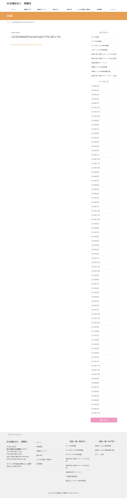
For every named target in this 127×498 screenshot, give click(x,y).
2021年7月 (95, 335)
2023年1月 (95, 258)
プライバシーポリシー (15, 435)
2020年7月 (95, 387)
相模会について (42, 451)
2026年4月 (95, 90)
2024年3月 (95, 198)
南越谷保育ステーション (99, 63)
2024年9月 (95, 172)
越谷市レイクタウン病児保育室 (76, 481)
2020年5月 (95, 396)
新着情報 (39, 447)
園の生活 (39, 455)
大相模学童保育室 (71, 476)
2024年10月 (95, 168)
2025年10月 (95, 116)
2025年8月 (95, 125)
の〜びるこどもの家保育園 (100, 46)
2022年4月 (95, 297)
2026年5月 (95, 86)
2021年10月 (95, 323)
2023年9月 (95, 224)
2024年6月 (95, 185)
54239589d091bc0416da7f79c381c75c (26, 45)
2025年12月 (95, 107)
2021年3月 (95, 353)
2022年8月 (95, 280)
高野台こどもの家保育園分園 (100, 71)
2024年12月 (95, 159)
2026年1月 (95, 103)
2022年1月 (95, 310)
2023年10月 (95, 219)
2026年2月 (95, 99)
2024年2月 (95, 202)
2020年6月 (95, 392)
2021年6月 (95, 340)
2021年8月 (95, 331)
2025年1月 (95, 155)
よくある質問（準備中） (44, 459)
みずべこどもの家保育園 (99, 50)
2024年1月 (95, 207)
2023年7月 (95, 232)
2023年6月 (95, 237)
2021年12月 (95, 314)
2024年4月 (95, 194)
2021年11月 (95, 318)
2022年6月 (95, 288)
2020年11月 (95, 370)
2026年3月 (95, 95)
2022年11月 (95, 267)
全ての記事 (95, 37)
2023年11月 (95, 215)
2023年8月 (95, 228)
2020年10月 (95, 374)
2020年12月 (95, 366)
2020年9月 (95, 379)
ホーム (39, 442)
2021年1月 (95, 361)
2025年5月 (95, 138)
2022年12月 (95, 262)
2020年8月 (95, 383)
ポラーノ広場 (99, 454)
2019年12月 (95, 413)
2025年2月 (95, 150)
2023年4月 (95, 245)
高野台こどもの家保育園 (99, 67)
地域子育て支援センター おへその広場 (103, 54)
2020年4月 (95, 400)
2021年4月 (95, 348)
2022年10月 (95, 271)
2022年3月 (95, 301)
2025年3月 (95, 146)
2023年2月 (95, 254)
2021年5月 (95, 344)
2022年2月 (95, 305)
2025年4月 (95, 142)
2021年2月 (95, 357)
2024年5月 (95, 189)
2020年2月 (95, 409)
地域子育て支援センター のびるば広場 (103, 58)
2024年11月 (95, 163)
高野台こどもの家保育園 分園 (104, 450)
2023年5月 (95, 241)
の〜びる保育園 (96, 41)
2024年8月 (95, 176)
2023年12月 (95, 211)
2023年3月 (95, 249)
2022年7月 (95, 284)
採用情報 (39, 464)
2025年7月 (95, 129)
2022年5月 (95, 292)
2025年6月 (95, 133)
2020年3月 (95, 404)
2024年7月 (95, 181)
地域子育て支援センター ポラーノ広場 (103, 76)
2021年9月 (95, 327)
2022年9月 (95, 275)
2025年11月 (95, 112)
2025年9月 (95, 120)
